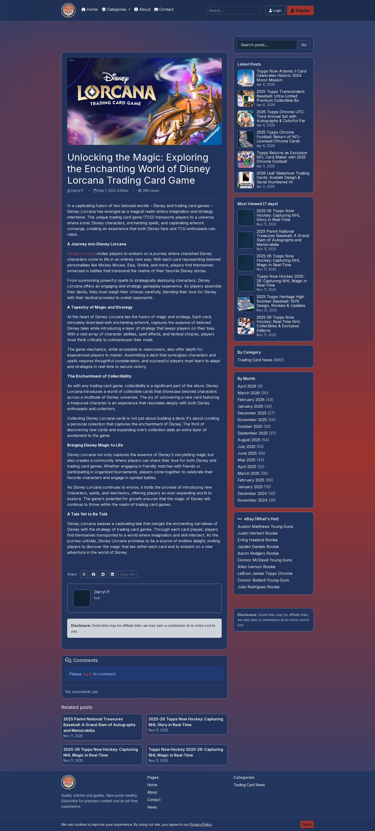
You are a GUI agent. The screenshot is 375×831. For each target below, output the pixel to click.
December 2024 (252, 493)
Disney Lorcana (81, 253)
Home (89, 9)
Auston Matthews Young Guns (265, 526)
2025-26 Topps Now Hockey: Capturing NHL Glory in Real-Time (186, 722)
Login (275, 10)
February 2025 (251, 480)
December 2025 (252, 413)
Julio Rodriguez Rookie (258, 586)
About (142, 9)
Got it (307, 824)
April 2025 (247, 466)
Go (304, 44)
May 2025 (247, 460)
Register (300, 10)
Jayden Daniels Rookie (258, 546)
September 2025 (253, 433)
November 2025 (252, 419)
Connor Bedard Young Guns (263, 580)
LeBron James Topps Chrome (264, 573)
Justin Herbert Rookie (257, 533)
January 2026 (250, 406)
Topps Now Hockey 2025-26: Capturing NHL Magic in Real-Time (186, 752)
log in (87, 674)
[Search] (234, 10)
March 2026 (249, 392)
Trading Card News (254, 359)
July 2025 (247, 446)
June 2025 (247, 453)
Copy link (127, 574)
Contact (163, 9)
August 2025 (249, 439)
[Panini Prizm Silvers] (68, 10)
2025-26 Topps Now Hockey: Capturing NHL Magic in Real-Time (100, 752)
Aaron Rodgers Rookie (258, 553)
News (152, 807)
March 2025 (249, 473)
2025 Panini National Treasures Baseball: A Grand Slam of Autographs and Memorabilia (99, 725)
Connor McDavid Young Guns (264, 560)
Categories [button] (114, 9)
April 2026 (247, 386)
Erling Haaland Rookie (257, 539)
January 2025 (250, 486)
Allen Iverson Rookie (256, 566)
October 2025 (250, 426)
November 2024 (253, 500)
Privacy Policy (201, 824)
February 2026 (251, 399)
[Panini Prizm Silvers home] (68, 782)
